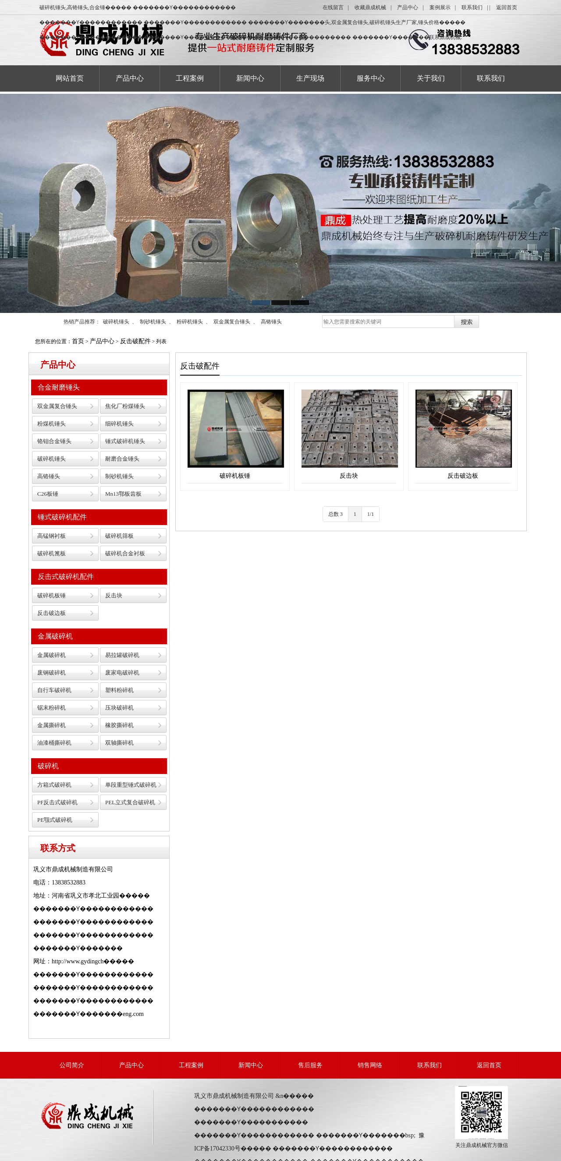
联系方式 (57, 848)
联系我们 (472, 7)
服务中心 (371, 78)
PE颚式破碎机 (54, 820)
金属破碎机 (55, 636)
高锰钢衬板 (51, 536)
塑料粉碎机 (119, 690)
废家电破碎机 (122, 672)
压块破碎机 (119, 707)
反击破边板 (51, 613)
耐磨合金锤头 (122, 458)
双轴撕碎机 (119, 742)
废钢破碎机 (51, 672)
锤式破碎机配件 (62, 517)
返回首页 (506, 7)
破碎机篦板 (51, 553)
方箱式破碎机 (54, 784)
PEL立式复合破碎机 (130, 802)
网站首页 (70, 78)
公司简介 (72, 1065)
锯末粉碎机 (51, 707)
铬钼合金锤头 (54, 441)
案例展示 (440, 7)
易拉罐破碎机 (122, 655)
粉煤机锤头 (51, 423)
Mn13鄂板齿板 (123, 493)
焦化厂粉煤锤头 (125, 406)
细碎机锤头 (119, 423)
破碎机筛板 (119, 536)
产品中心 (407, 7)
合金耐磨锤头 (59, 387)
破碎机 (48, 766)
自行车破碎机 (54, 690)
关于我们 (431, 78)
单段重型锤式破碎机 (130, 784)
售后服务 (310, 1065)
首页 (78, 341)
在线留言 (333, 7)
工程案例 (190, 78)
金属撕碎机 (51, 725)
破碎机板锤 (51, 595)
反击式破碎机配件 (66, 576)
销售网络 (370, 1065)
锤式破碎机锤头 (125, 441)
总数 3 (335, 514)
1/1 (370, 514)
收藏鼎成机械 (370, 7)
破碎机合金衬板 (125, 553)
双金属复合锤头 (231, 322)
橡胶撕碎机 (119, 725)
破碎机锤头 (116, 322)
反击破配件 (135, 341)
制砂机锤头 (153, 322)
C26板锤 (47, 493)
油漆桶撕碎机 (54, 742)
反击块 (113, 595)
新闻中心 (250, 78)
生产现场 (310, 78)
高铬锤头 (271, 322)
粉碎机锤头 (190, 322)
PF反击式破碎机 (57, 802)
